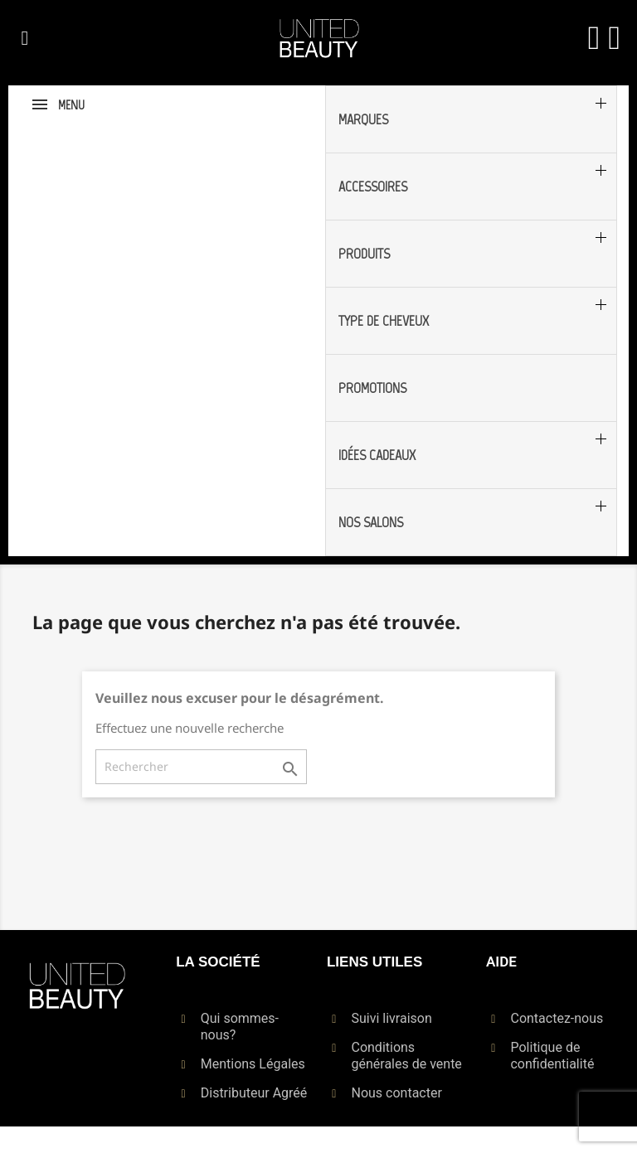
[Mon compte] (594, 38)
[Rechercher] (201, 766)
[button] (25, 38)
